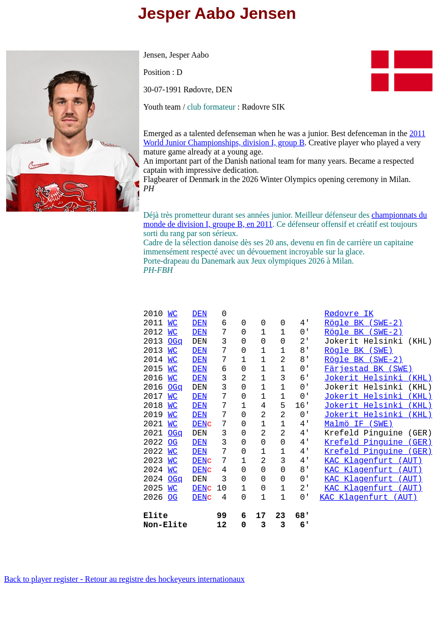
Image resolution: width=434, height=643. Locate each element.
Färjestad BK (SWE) (368, 384)
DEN (199, 317)
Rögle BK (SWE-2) (363, 328)
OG (172, 474)
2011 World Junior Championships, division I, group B (284, 138)
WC (172, 317)
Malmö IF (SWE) (358, 451)
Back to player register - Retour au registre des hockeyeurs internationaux (124, 630)
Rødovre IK (348, 317)
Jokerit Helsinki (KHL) (378, 395)
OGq (175, 350)
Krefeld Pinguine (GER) (378, 474)
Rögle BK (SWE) (358, 362)
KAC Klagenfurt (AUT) (373, 496)
